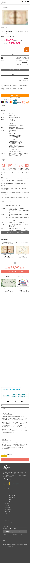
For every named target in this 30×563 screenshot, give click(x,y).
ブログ (6, 515)
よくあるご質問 (8, 509)
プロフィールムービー (12, 497)
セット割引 (7, 503)
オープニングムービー (12, 495)
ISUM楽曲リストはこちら (14, 145)
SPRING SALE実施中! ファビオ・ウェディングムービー (17, 544)
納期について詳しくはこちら (15, 69)
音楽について (7, 511)
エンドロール (10, 499)
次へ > (4, 456)
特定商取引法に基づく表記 (10, 520)
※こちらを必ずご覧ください (15, 154)
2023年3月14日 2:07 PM (7, 414)
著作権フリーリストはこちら (15, 149)
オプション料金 (8, 513)
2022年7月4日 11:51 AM (7, 440)
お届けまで (7, 505)
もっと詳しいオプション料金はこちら (15, 232)
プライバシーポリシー (9, 522)
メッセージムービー (11, 501)
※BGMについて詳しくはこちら (16, 151)
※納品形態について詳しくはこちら (16, 125)
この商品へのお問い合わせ (15, 97)
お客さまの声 (7, 507)
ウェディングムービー (9, 493)
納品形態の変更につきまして (13, 546)
